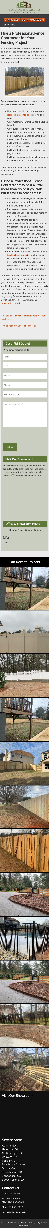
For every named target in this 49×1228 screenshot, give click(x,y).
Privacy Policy (19, 1223)
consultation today (10, 303)
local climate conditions (19, 115)
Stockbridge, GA (12, 1172)
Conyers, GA (9, 1157)
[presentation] (23, 435)
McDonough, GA (12, 1153)
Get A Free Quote (33, 19)
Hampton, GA (10, 1149)
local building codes (17, 255)
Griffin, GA (8, 1168)
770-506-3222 (11, 20)
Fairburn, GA (10, 1160)
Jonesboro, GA (11, 1175)
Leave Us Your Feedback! (14, 1212)
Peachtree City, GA (14, 1164)
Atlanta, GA (9, 1145)
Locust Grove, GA (13, 1179)
